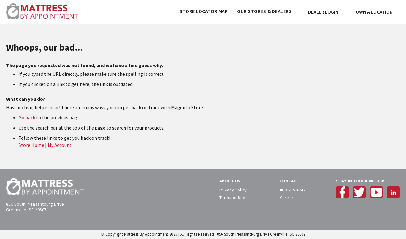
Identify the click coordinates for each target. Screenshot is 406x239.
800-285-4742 (293, 190)
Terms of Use (232, 197)
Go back (27, 117)
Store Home (31, 145)
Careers (288, 197)
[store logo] (42, 11)
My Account (60, 145)
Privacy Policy (233, 190)
